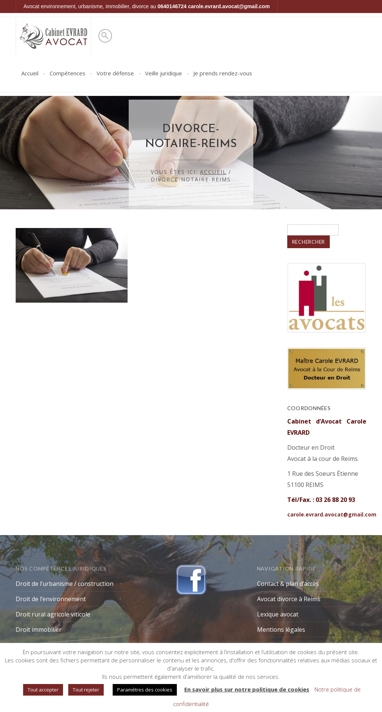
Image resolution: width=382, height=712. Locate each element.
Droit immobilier (39, 629)
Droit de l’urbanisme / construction (64, 584)
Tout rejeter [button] (86, 689)
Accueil (29, 73)
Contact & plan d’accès (288, 584)
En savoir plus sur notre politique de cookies (246, 689)
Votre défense (115, 73)
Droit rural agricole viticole (53, 614)
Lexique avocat (277, 614)
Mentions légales (281, 629)
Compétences (67, 73)
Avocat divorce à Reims (288, 599)
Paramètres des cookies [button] (144, 689)
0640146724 (172, 6)
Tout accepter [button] (43, 689)
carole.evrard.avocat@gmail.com (229, 6)
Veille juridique (163, 73)
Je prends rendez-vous (222, 73)
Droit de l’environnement (51, 599)
